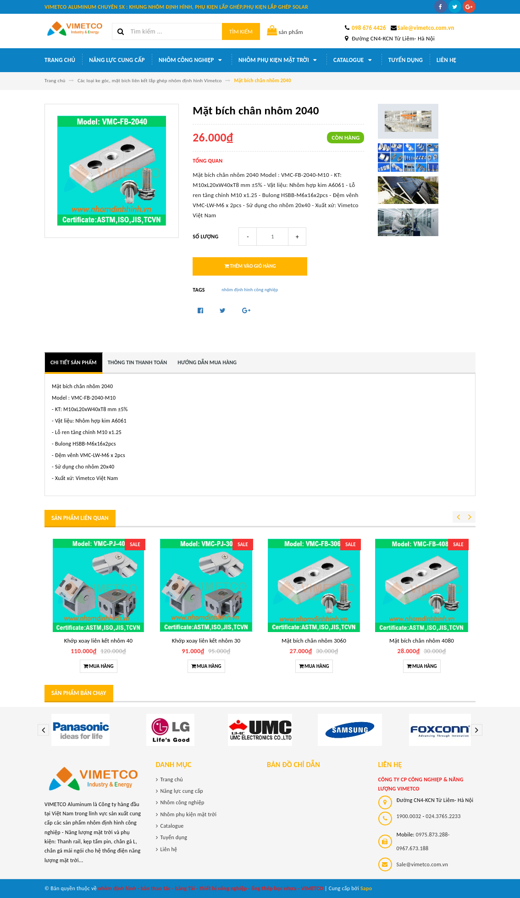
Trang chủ (59, 59)
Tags (199, 290)
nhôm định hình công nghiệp (249, 290)
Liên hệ (446, 59)
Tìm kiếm (241, 31)
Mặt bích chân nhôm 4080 (421, 640)
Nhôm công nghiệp (192, 60)
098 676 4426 (369, 27)
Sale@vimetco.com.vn (426, 27)
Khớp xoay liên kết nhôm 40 (98, 640)
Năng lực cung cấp (117, 59)
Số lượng (205, 236)
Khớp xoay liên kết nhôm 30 (206, 640)
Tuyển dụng (405, 59)
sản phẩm (285, 31)
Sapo (366, 888)
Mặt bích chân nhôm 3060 (314, 640)
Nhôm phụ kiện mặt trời (279, 60)
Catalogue (354, 60)
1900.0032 (409, 816)
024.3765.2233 (443, 816)
